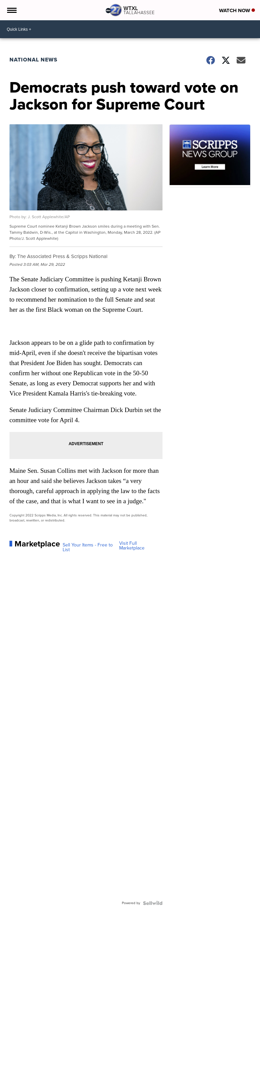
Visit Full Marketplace (132, 546)
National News (33, 59)
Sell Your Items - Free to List (88, 547)
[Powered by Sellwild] (152, 903)
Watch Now (237, 10)
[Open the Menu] (11, 10)
